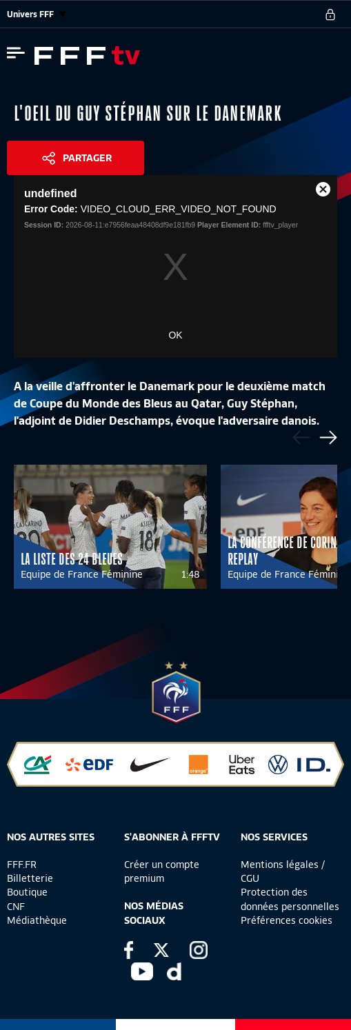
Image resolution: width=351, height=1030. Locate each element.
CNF (16, 906)
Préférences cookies (286, 920)
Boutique (27, 892)
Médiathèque (37, 920)
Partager (87, 157)
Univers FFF (36, 14)
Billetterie (30, 878)
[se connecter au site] (330, 14)
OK (175, 335)
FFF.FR (22, 864)
